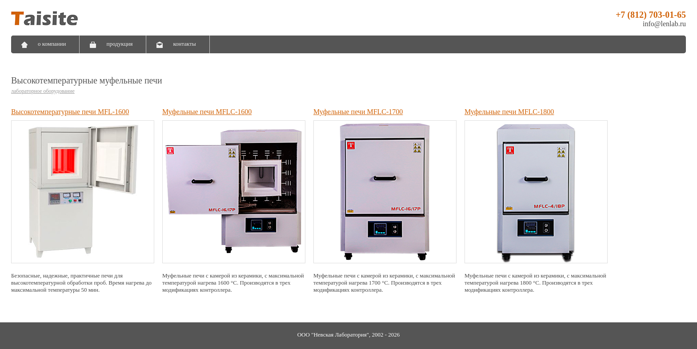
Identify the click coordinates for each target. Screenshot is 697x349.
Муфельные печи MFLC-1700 (358, 111)
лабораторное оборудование (43, 91)
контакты (184, 43)
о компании (52, 43)
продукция (119, 43)
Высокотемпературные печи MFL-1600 (70, 111)
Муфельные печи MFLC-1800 (509, 111)
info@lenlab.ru (664, 24)
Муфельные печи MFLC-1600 (207, 111)
